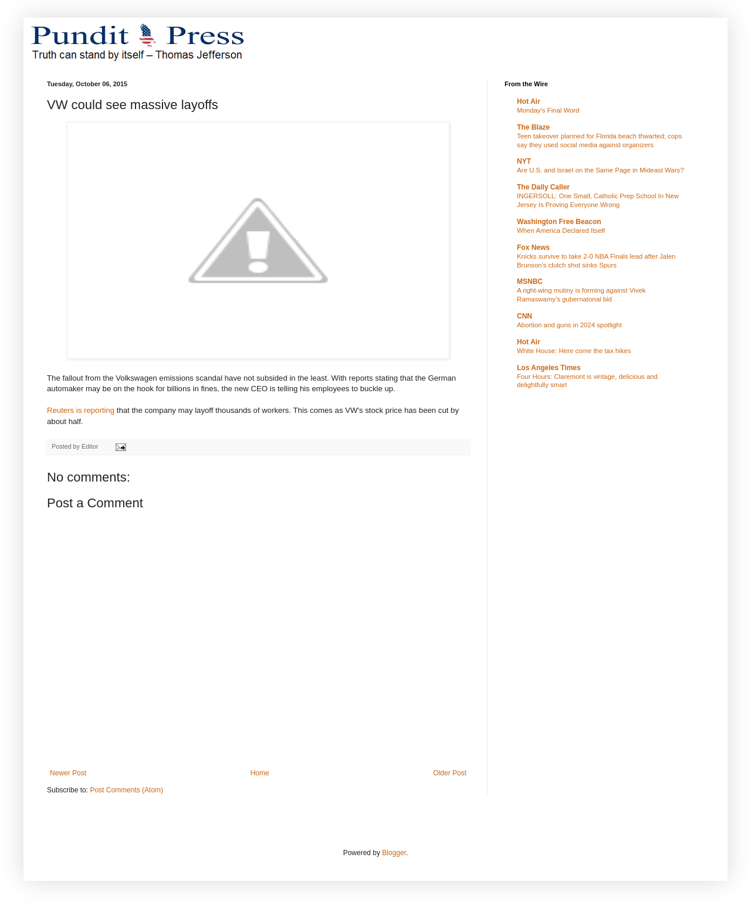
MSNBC (530, 281)
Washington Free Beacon (559, 222)
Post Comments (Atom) (126, 790)
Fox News (533, 247)
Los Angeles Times (549, 368)
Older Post (449, 773)
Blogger (394, 853)
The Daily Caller (543, 187)
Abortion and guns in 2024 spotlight (569, 324)
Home (260, 773)
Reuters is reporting (80, 410)
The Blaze (533, 127)
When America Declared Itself (561, 230)
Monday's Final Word (548, 110)
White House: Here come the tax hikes (574, 350)
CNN (524, 316)
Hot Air (528, 101)
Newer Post (68, 773)
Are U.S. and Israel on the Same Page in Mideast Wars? (600, 170)
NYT (524, 161)
